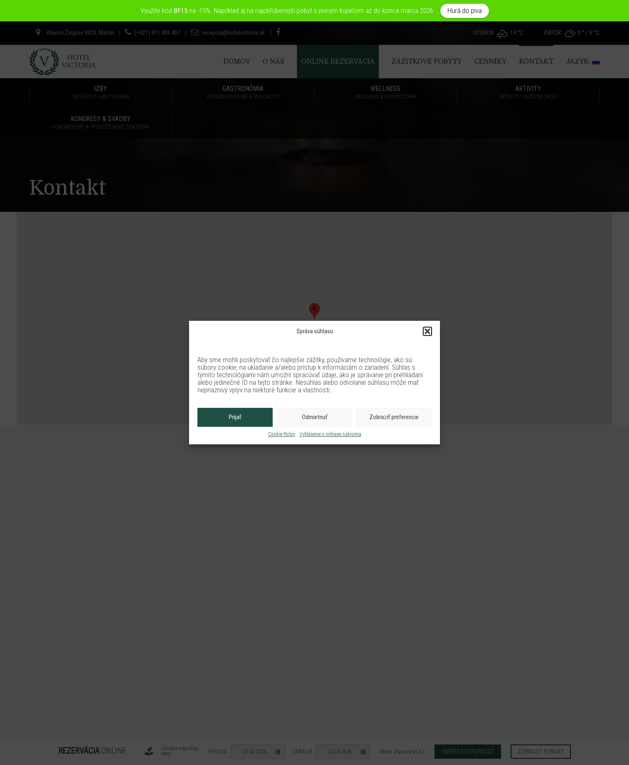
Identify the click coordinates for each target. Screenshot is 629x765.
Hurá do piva (464, 10)
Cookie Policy (281, 434)
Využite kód (165, 10)
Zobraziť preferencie (394, 417)
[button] (427, 331)
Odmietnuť (314, 417)
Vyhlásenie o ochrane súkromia (330, 434)
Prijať (235, 417)
